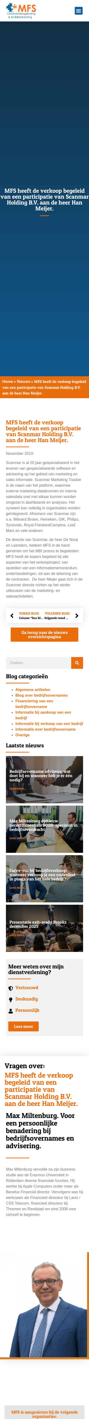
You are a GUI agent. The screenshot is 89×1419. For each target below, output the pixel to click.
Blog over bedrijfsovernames (41, 695)
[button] (79, 11)
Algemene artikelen (32, 690)
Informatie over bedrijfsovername (45, 729)
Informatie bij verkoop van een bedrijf (49, 724)
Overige (22, 735)
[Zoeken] (77, 663)
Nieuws (23, 382)
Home (7, 382)
